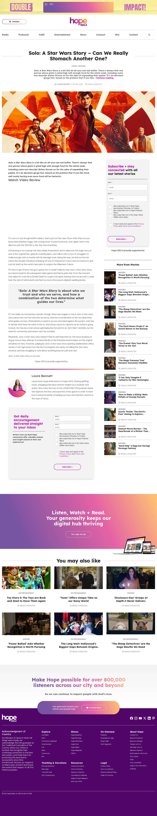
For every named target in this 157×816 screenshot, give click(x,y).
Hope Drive (74, 744)
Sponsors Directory (77, 772)
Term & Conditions (107, 769)
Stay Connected (135, 763)
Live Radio (45, 735)
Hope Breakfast (76, 735)
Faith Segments (106, 744)
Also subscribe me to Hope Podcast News (73, 439)
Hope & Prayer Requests (79, 778)
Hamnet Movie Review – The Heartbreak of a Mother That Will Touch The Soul (133, 431)
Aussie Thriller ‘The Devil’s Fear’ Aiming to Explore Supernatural (131, 414)
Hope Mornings (76, 738)
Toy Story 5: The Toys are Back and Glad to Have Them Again (26, 599)
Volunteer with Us (136, 747)
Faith (42, 34)
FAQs (132, 759)
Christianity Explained (49, 741)
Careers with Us (135, 744)
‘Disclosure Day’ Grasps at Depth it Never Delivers (131, 599)
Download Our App (107, 738)
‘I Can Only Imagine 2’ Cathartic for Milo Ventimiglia (133, 378)
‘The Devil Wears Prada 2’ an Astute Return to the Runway (133, 327)
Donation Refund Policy (109, 772)
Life (43, 747)
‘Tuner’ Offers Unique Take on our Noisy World (78, 599)
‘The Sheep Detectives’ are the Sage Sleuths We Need (134, 310)
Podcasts (23, 34)
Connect (100, 34)
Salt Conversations (48, 775)
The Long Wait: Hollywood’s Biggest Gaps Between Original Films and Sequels (134, 294)
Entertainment (62, 34)
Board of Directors (136, 738)
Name (57, 416)
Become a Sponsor (136, 750)
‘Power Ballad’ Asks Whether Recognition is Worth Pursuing (133, 276)
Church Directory (77, 769)
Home (74, 66)
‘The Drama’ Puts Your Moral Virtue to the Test (133, 344)
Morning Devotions (48, 766)
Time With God (47, 772)
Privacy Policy (65, 454)
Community (46, 753)
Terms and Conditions (131, 226)
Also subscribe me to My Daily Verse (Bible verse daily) (74, 444)
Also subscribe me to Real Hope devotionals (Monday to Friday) (72, 435)
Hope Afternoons (77, 741)
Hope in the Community (138, 766)
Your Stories (134, 756)
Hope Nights (75, 747)
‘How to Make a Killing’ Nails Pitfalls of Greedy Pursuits (133, 395)
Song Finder (105, 741)
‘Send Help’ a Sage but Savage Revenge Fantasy (134, 447)
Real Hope (45, 769)
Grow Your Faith (76, 781)
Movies (81, 66)
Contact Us (134, 735)
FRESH (73, 753)
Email (57, 424)
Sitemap (133, 769)
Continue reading (104, 78)
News (83, 34)
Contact (133, 34)
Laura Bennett (64, 84)
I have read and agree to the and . (71, 454)
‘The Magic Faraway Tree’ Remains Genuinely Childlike (132, 361)
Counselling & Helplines (79, 775)
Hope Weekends (76, 750)
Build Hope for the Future (138, 753)
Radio (5, 34)
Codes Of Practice (107, 775)
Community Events (77, 766)
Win (117, 34)
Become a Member (136, 741)
